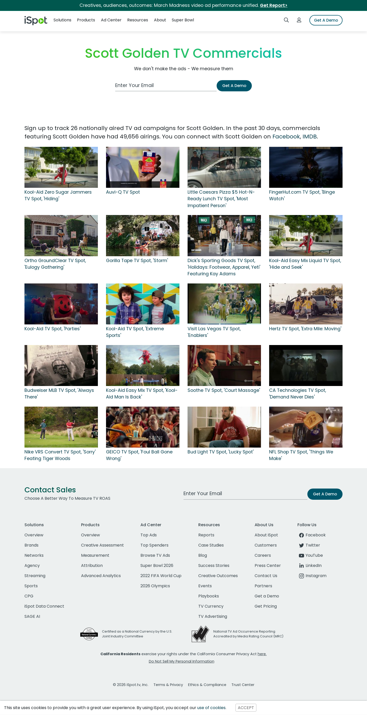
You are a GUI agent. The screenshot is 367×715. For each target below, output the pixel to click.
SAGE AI (32, 616)
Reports (206, 535)
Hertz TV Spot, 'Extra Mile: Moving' (305, 329)
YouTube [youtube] (310, 555)
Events (205, 586)
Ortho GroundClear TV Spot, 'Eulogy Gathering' (55, 264)
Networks (34, 555)
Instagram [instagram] (311, 576)
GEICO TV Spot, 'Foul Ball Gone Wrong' (139, 455)
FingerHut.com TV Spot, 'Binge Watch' (302, 195)
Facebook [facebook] (311, 535)
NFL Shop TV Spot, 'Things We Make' (301, 455)
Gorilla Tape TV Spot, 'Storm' (137, 261)
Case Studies (211, 545)
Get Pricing (266, 606)
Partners (263, 586)
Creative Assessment (102, 545)
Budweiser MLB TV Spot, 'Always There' (59, 393)
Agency (32, 565)
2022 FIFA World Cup (160, 576)
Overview (33, 535)
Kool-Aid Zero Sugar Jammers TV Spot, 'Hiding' (58, 195)
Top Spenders (154, 545)
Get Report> (273, 5)
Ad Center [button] (111, 20)
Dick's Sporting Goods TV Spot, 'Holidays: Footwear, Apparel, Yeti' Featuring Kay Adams (224, 267)
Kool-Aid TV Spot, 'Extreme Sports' (135, 332)
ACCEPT (246, 708)
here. (262, 653)
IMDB (310, 136)
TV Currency (211, 606)
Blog (202, 555)
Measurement (95, 555)
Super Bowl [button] (183, 20)
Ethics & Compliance (207, 684)
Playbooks (208, 596)
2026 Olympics (155, 586)
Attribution (92, 565)
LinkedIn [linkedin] (309, 565)
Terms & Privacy (168, 684)
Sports (31, 586)
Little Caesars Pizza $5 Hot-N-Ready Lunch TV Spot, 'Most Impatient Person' (221, 199)
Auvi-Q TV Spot (123, 192)
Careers (263, 555)
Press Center (268, 565)
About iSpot (266, 535)
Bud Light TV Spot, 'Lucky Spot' (221, 452)
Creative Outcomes (218, 576)
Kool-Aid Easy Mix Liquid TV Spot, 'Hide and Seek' (305, 264)
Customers (266, 545)
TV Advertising (212, 616)
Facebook (286, 136)
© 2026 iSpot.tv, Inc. (130, 684)
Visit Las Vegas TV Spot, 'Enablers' (214, 332)
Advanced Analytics (101, 576)
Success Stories (213, 565)
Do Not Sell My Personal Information (181, 661)
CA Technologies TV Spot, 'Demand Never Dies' (297, 393)
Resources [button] (137, 20)
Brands (31, 545)
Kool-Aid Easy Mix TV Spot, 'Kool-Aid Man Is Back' (142, 393)
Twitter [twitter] (308, 545)
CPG (28, 596)
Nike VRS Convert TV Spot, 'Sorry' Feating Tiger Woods (60, 455)
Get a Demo (267, 596)
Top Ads (148, 535)
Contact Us (266, 576)
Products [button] (86, 20)
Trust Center (242, 684)
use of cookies (211, 708)
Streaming (34, 576)
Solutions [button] (62, 20)
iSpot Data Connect (44, 606)
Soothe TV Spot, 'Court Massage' (224, 390)
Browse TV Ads (155, 555)
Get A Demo (326, 20)
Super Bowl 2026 (156, 565)
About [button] (160, 20)
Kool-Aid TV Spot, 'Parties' (52, 329)
